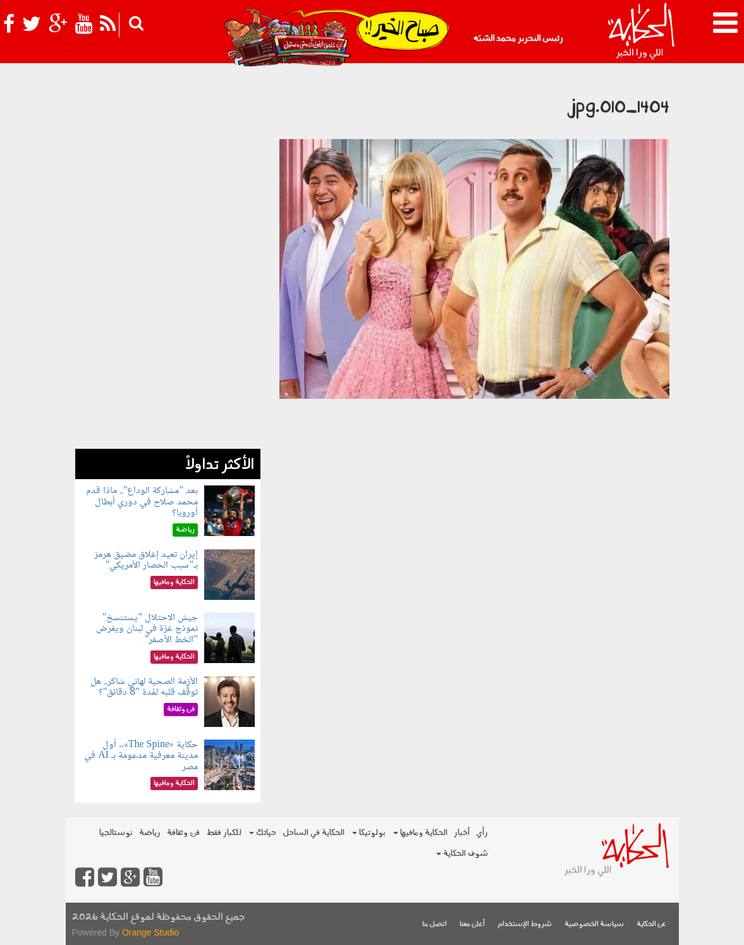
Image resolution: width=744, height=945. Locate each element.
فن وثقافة (183, 833)
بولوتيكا (369, 833)
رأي (482, 833)
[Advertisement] (167, 259)
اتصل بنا (434, 924)
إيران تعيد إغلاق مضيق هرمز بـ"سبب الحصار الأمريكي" (146, 560)
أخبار (462, 833)
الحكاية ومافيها (420, 833)
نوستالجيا (116, 833)
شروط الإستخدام (524, 924)
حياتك (262, 833)
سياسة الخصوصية (594, 924)
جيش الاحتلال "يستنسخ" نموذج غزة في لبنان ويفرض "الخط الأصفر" (147, 629)
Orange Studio (150, 932)
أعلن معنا (472, 924)
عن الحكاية (651, 924)
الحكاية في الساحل (314, 833)
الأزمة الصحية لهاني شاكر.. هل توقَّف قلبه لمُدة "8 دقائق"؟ (144, 687)
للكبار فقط (223, 833)
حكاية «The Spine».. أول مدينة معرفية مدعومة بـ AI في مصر (141, 756)
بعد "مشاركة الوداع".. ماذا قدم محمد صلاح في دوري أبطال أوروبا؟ (142, 501)
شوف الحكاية (462, 854)
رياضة (150, 833)
